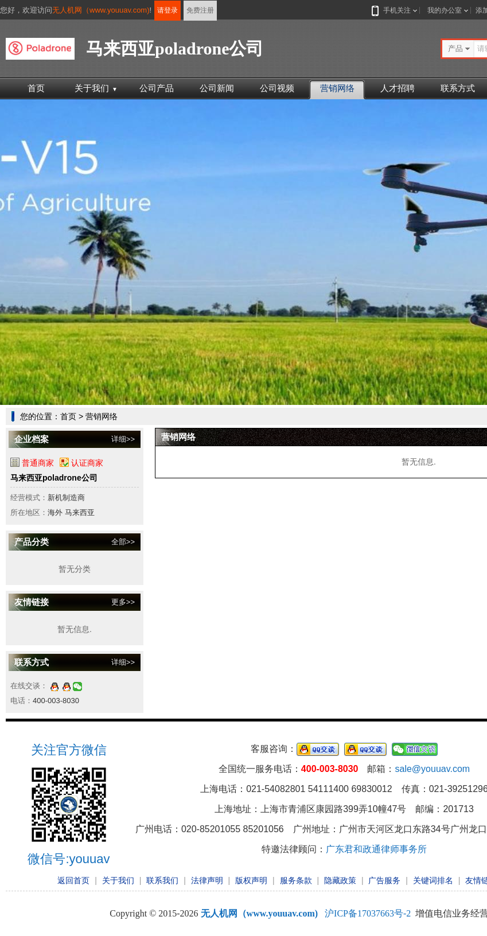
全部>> (123, 541)
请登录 (167, 10)
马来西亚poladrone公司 (54, 477)
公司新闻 (217, 88)
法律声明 (207, 880)
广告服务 (384, 880)
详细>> (123, 439)
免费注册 (200, 10)
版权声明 (251, 880)
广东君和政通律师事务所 (376, 849)
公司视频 (277, 88)
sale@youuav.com (432, 769)
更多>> (123, 602)
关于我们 (96, 88)
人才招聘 (397, 88)
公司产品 (156, 88)
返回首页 (73, 880)
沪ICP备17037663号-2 (368, 913)
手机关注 (395, 10)
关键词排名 (433, 880)
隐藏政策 (340, 880)
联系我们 (162, 880)
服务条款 (296, 880)
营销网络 (337, 88)
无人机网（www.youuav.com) (101, 10)
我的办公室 (444, 10)
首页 (36, 88)
